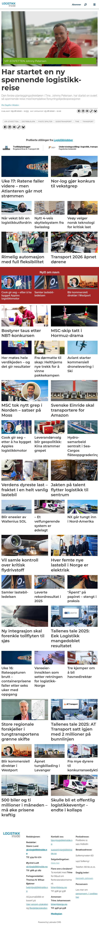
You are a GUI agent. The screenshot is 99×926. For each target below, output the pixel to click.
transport (88, 121)
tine (77, 121)
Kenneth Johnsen (84, 878)
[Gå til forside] (8, 4)
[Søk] (85, 4)
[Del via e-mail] (87, 111)
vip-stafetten (11, 121)
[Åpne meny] (94, 5)
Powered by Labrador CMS (49, 922)
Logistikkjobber (63, 140)
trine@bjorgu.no (59, 887)
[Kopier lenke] (91, 111)
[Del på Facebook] (79, 111)
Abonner (76, 4)
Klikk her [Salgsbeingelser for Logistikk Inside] (55, 863)
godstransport (64, 121)
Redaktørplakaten (38, 908)
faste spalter (45, 121)
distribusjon (28, 121)
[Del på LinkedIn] (83, 111)
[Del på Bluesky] (95, 111)
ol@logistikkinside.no (37, 866)
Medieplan (56, 913)
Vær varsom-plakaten (37, 904)
